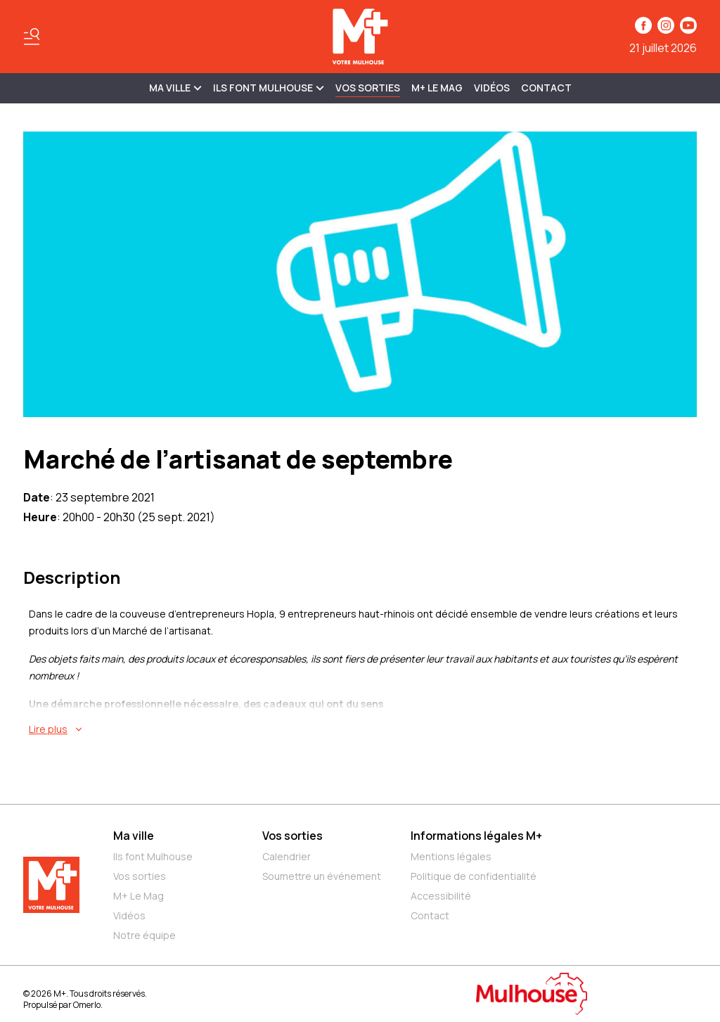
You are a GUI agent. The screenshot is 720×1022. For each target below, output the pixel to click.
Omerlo (87, 1005)
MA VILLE (175, 87)
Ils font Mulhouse (153, 856)
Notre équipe (144, 935)
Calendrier (286, 856)
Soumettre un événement (321, 876)
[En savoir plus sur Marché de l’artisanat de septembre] (363, 729)
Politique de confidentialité (473, 876)
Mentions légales (451, 856)
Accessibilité (441, 895)
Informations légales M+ (476, 835)
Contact (546, 87)
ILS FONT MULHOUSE (268, 87)
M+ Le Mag (437, 87)
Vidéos (492, 87)
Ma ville (133, 835)
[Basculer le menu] (31, 36)
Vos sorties (367, 87)
